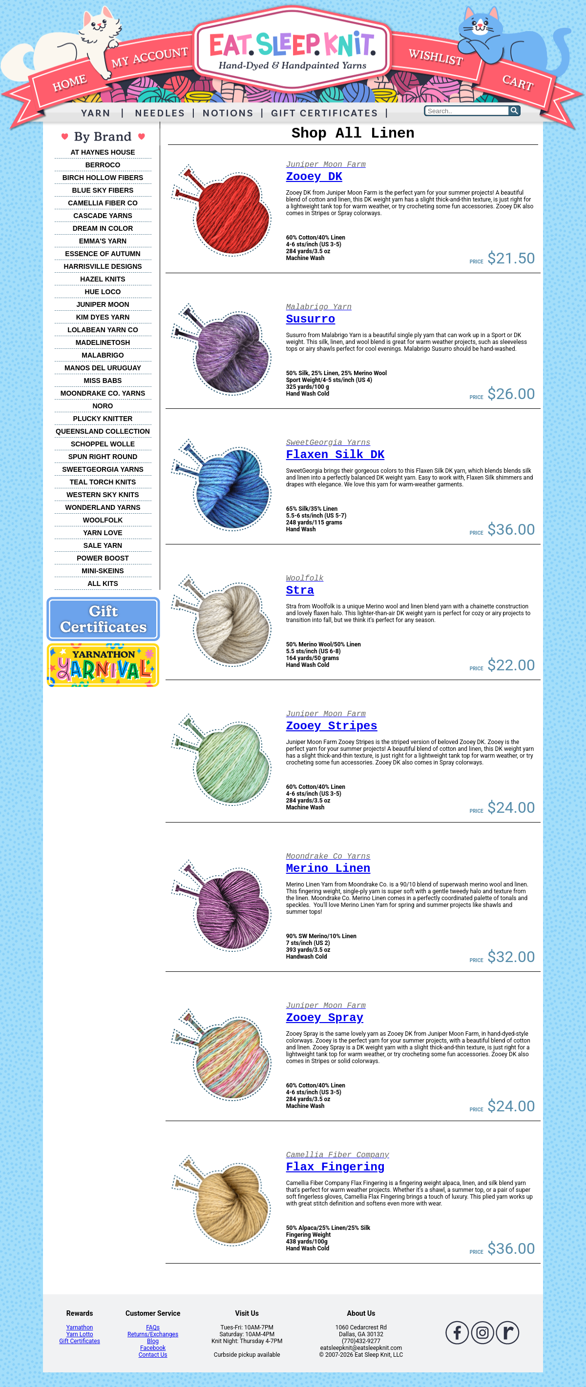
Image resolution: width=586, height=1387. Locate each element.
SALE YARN (103, 545)
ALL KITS (102, 583)
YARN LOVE (102, 533)
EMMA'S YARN (102, 241)
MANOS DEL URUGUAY (102, 368)
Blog (153, 1341)
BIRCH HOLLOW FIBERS (103, 177)
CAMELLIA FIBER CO (103, 203)
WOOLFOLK (103, 520)
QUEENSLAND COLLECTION (103, 431)
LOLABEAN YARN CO (102, 330)
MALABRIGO (103, 355)
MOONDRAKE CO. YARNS (103, 393)
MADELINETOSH (103, 342)
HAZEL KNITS (102, 279)
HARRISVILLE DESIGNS (102, 266)
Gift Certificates (79, 1341)
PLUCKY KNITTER (103, 418)
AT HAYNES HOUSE (102, 152)
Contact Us (153, 1354)
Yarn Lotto (79, 1334)
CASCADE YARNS (102, 216)
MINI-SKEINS (103, 571)
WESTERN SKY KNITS (102, 495)
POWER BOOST (103, 558)
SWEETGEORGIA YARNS (103, 469)
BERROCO (103, 165)
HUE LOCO (103, 292)
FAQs (153, 1327)
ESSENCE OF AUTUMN (102, 254)
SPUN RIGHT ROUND (103, 457)
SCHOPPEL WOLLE (103, 444)
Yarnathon (79, 1327)
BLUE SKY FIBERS (103, 190)
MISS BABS (103, 380)
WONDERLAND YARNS (102, 507)
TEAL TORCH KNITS (103, 482)
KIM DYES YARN (103, 317)
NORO (103, 406)
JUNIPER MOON (102, 304)
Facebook (153, 1348)
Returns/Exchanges (152, 1334)
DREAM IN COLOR (103, 228)
